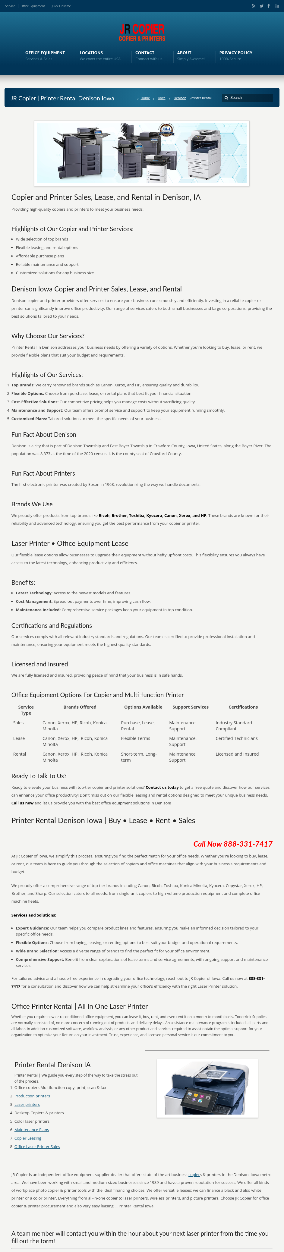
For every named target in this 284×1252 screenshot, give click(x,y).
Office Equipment (33, 6)
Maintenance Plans (31, 1129)
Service (10, 6)
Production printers (32, 1096)
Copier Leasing (27, 1138)
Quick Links (58, 6)
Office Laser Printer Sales (37, 1146)
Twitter (260, 6)
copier (194, 1174)
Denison (180, 98)
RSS (252, 6)
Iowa (162, 98)
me (68, 6)
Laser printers (27, 1104)
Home (145, 98)
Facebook (268, 6)
